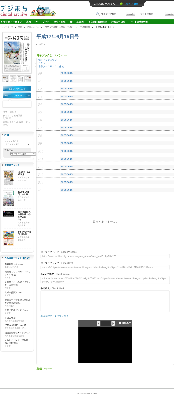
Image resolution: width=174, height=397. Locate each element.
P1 (40, 81)
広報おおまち (33, 27)
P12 (40, 167)
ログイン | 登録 (131, 3)
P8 (40, 136)
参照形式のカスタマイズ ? (54, 316)
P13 (40, 175)
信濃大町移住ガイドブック (17, 333)
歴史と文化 (59, 22)
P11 (40, 159)
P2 (40, 89)
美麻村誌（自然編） (14, 264)
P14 (40, 182)
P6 (40, 120)
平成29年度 (10, 318)
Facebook (6, 104)
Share (28, 104)
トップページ (7, 27)
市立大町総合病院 (97, 22)
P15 (40, 190)
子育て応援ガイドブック (16, 310)
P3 (40, 97)
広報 (28, 22)
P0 (40, 73)
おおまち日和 (118, 22)
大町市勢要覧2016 (13, 292)
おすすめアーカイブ (11, 22)
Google (22, 104)
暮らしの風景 (77, 22)
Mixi (17, 104)
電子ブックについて (48, 59)
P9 (40, 143)
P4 (40, 104)
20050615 (67, 73)
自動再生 (125, 323)
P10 (40, 151)
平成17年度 (85, 27)
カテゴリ (43, 63)
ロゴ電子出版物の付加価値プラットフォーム (42, 10)
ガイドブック (42, 22)
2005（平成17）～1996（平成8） (59, 27)
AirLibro (92, 393)
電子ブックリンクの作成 (51, 66)
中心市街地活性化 (139, 22)
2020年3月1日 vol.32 (15, 325)
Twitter (11, 104)
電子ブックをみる (17, 89)
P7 (40, 128)
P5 (40, 112)
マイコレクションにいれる (17, 95)
